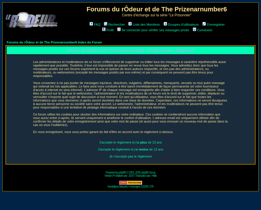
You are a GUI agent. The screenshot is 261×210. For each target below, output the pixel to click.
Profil (108, 30)
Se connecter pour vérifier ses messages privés (153, 30)
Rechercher (114, 24)
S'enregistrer (213, 24)
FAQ (95, 24)
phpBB (122, 172)
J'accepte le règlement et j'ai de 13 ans (130, 142)
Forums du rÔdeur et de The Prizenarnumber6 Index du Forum (54, 42)
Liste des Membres (144, 24)
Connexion (203, 30)
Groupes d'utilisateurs (181, 24)
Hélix (154, 175)
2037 (131, 175)
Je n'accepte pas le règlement (130, 156)
